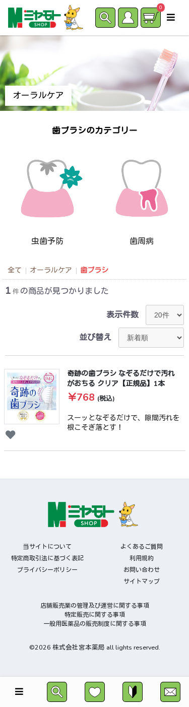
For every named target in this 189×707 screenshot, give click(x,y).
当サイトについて (47, 547)
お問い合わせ (141, 570)
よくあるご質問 (141, 547)
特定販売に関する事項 (95, 615)
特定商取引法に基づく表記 (47, 558)
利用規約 (142, 558)
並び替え (95, 337)
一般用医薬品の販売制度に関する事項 (94, 624)
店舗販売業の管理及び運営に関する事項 (94, 606)
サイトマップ (141, 581)
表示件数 (122, 314)
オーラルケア (51, 270)
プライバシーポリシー (47, 570)
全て (15, 270)
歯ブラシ (94, 270)
